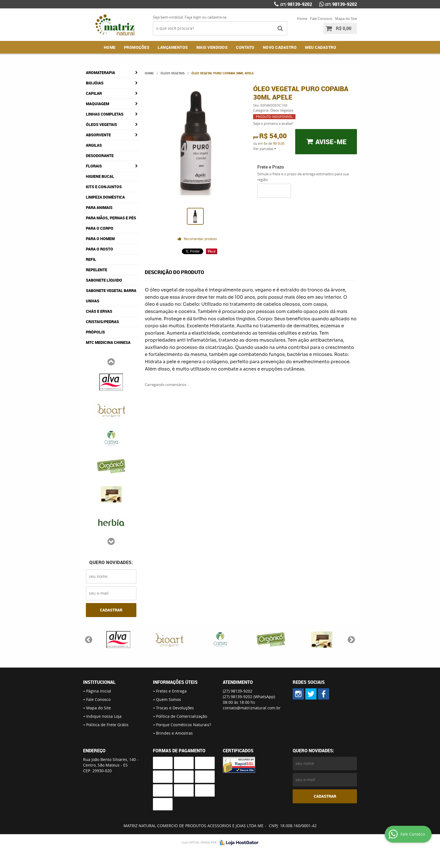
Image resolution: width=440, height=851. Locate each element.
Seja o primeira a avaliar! (273, 123)
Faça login (193, 17)
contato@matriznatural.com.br (252, 707)
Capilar (94, 93)
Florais (94, 166)
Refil (91, 259)
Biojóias (95, 83)
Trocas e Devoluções (175, 707)
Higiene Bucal (100, 176)
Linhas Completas (104, 114)
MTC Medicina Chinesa (108, 342)
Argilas (94, 145)
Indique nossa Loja (104, 716)
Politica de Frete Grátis (107, 724)
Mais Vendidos (212, 47)
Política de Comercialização (181, 716)
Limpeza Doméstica (105, 197)
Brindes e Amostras (174, 733)
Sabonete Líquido (104, 280)
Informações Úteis (175, 682)
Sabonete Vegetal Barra (111, 290)
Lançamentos (173, 47)
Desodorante (100, 155)
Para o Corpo (99, 228)
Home (302, 18)
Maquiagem (97, 103)
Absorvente (98, 134)
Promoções (137, 47)
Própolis (95, 332)
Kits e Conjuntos (104, 186)
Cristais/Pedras (102, 321)
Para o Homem (100, 238)
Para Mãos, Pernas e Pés (111, 217)
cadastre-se (216, 17)
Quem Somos (168, 699)
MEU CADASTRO (320, 47)
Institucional (99, 682)
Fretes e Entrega (171, 691)
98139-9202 (296, 4)
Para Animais (99, 207)
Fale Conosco (321, 18)
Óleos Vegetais (101, 124)
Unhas (92, 300)
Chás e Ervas (99, 311)
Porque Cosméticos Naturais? (183, 724)
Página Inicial (98, 691)
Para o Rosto (99, 249)
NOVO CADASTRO (280, 47)
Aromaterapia (100, 72)
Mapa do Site (346, 18)
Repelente (96, 269)
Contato (245, 47)
